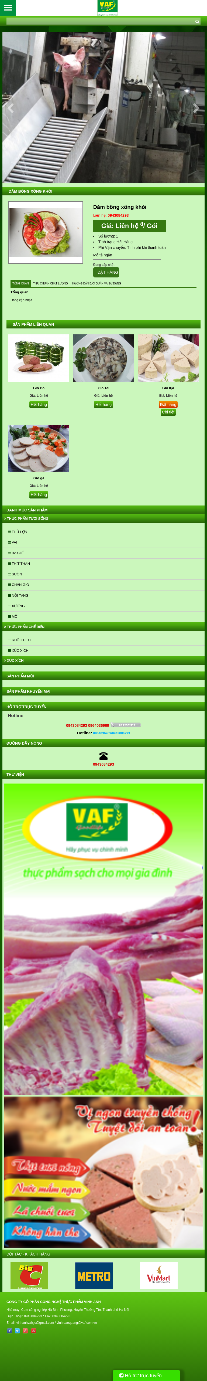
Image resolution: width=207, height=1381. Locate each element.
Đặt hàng (168, 404)
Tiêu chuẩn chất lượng (50, 283)
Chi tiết (168, 412)
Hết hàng (39, 404)
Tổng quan (20, 283)
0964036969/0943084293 (111, 733)
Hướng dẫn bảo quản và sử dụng (96, 283)
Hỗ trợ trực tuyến (140, 1375)
